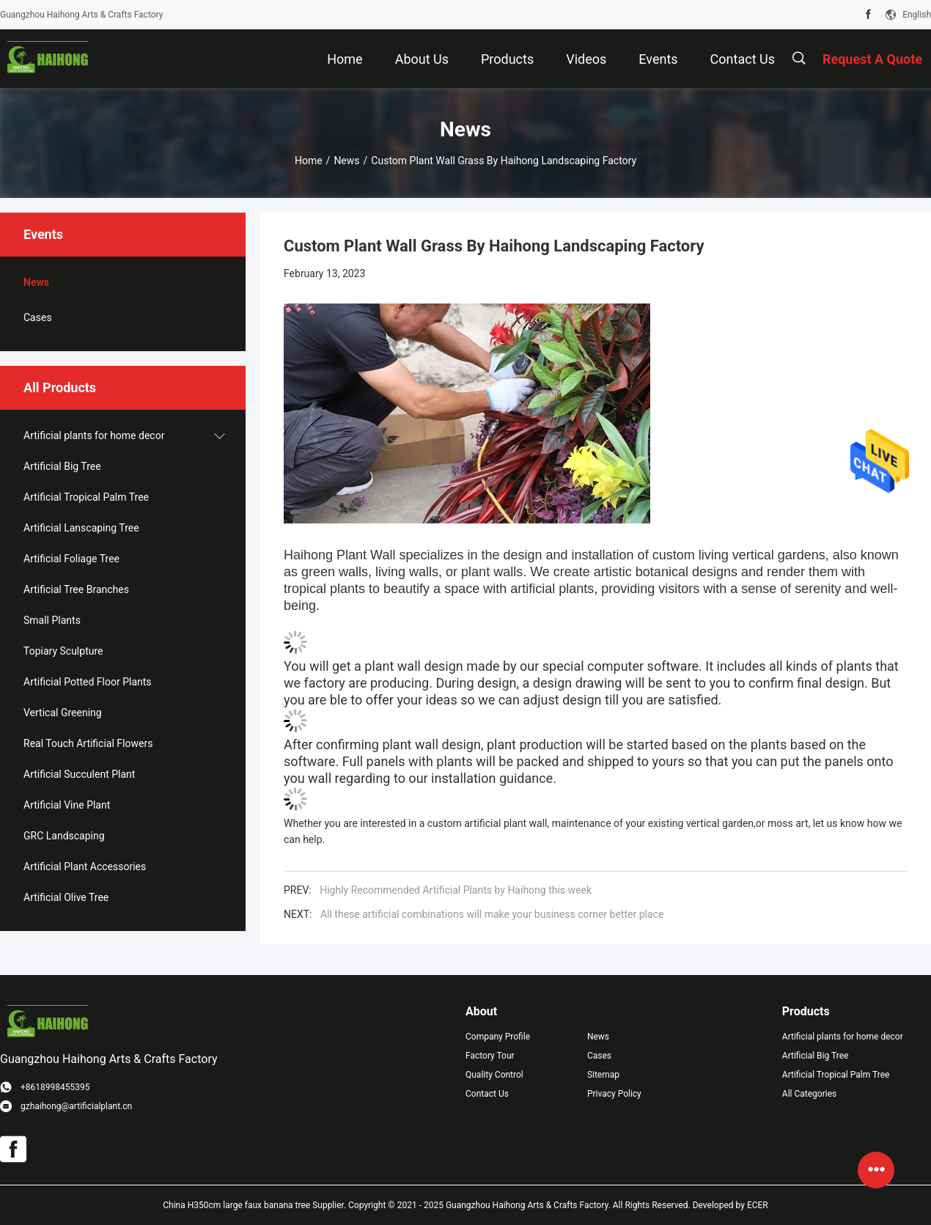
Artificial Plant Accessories (84, 866)
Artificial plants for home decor (93, 435)
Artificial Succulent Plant (79, 774)
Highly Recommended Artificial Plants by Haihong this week (456, 890)
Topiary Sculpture (63, 651)
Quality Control (494, 1075)
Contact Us (487, 1094)
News (346, 160)
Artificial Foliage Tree (71, 558)
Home (309, 160)
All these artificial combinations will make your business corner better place (491, 914)
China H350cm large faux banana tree (236, 1205)
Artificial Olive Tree (65, 897)
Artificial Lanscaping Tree (81, 528)
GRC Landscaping (64, 836)
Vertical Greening (62, 712)
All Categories (809, 1094)
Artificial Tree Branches (76, 589)
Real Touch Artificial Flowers (87, 743)
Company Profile (498, 1036)
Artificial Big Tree (62, 466)
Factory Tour (490, 1056)
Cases (37, 317)
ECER (757, 1205)
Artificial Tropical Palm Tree (86, 497)
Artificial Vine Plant (66, 805)
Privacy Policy (614, 1094)
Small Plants (52, 620)
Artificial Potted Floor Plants (87, 682)
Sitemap (603, 1075)
